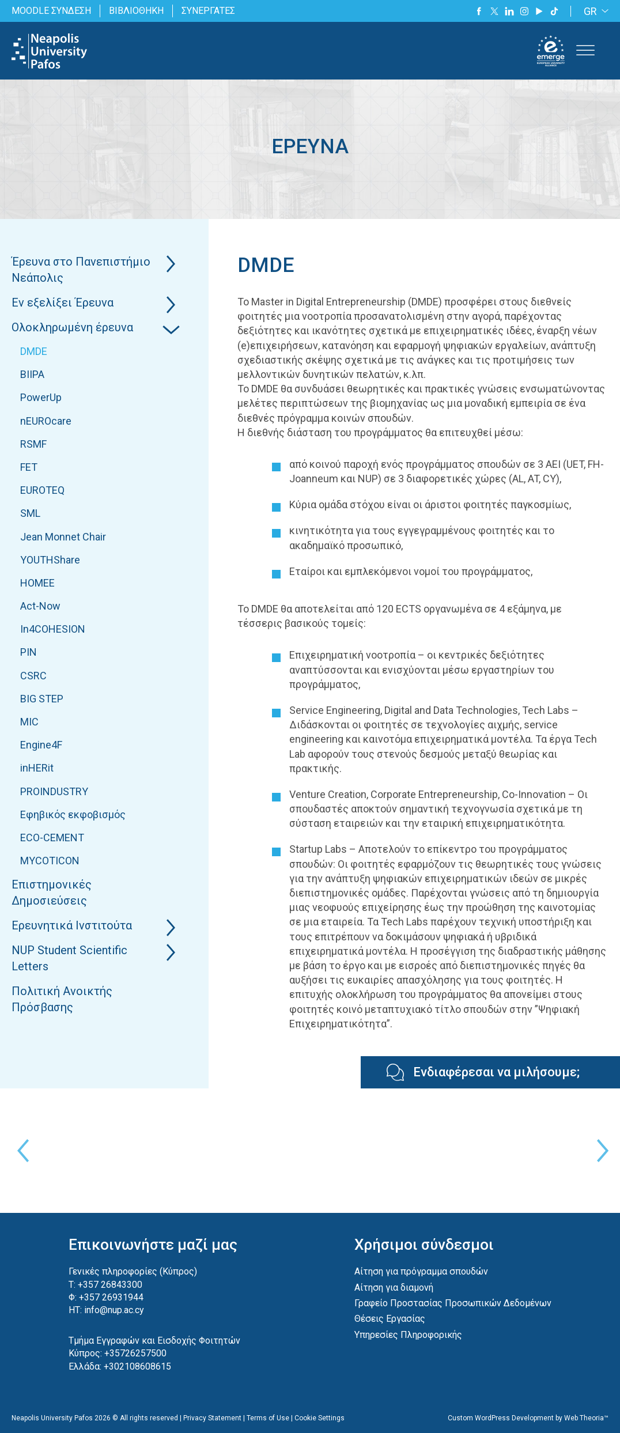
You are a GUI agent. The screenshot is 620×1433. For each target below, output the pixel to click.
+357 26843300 (110, 1284)
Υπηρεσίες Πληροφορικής (408, 1334)
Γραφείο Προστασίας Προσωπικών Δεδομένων (452, 1303)
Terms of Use (268, 1418)
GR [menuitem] (590, 11)
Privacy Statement (212, 1418)
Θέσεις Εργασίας (389, 1318)
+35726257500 (135, 1353)
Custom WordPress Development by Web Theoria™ (528, 1418)
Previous (20, 1150)
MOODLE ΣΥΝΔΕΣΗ (51, 10)
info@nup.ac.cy (114, 1310)
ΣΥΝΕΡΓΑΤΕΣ (208, 10)
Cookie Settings (319, 1418)
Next (600, 1150)
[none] (594, 11)
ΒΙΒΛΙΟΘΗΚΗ (136, 10)
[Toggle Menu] (585, 51)
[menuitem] (594, 11)
